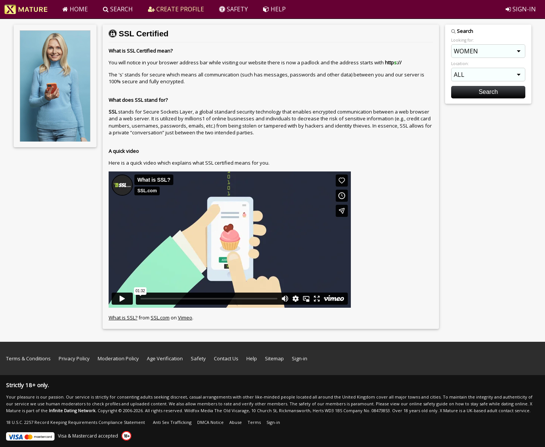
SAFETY (233, 9)
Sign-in (299, 358)
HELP (274, 9)
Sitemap (274, 358)
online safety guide (428, 404)
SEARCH (118, 9)
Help (251, 358)
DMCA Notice (210, 422)
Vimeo (185, 317)
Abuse (235, 422)
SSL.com (160, 317)
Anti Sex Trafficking (172, 422)
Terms (254, 422)
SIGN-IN (521, 9)
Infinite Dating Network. (73, 410)
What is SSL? (123, 317)
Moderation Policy (118, 358)
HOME (75, 9)
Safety (198, 358)
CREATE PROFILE (176, 9)
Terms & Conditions (28, 358)
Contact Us (226, 358)
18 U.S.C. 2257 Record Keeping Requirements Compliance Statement (75, 422)
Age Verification (165, 358)
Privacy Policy (74, 358)
